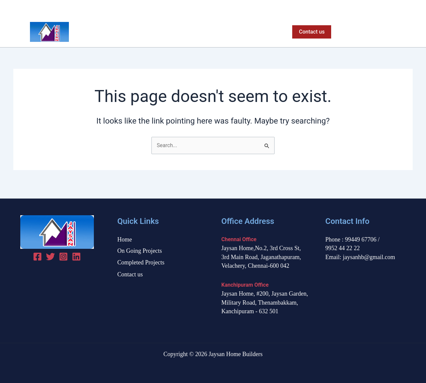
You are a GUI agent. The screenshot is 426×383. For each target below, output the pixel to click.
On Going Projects (196, 32)
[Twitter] (397, 8)
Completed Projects (254, 32)
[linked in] (76, 256)
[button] (310, 32)
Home (155, 32)
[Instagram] (409, 8)
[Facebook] (385, 8)
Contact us (130, 274)
